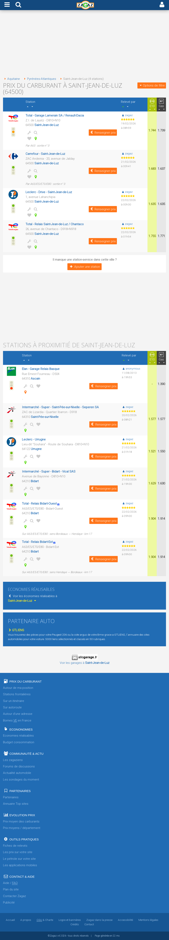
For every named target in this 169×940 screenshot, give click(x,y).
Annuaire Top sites (15, 804)
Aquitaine (11, 79)
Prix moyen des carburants (21, 821)
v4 (58, 935)
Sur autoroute (12, 707)
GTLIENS (16, 630)
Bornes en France (17, 720)
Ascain (35, 378)
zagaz (126, 115)
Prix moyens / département (21, 828)
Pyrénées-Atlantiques (39, 79)
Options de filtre (152, 85)
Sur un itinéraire (13, 701)
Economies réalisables (18, 735)
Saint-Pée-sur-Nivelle (45, 417)
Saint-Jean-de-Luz (46, 125)
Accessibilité (125, 919)
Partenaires (11, 797)
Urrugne (36, 449)
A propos (25, 919)
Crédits (74, 924)
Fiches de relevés (15, 845)
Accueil (10, 919)
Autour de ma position (18, 688)
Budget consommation (18, 742)
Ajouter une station (84, 267)
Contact (89, 924)
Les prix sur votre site (17, 852)
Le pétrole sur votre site (19, 859)
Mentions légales (148, 919)
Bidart (35, 481)
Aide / (10, 883)
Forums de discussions (19, 766)
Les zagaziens (13, 760)
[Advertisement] (84, 44)
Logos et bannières (70, 919)
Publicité (9, 902)
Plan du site (11, 889)
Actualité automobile (17, 773)
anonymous (131, 368)
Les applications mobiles (20, 865)
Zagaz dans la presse (99, 919)
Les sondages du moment (21, 779)
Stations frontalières (17, 694)
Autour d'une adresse (17, 714)
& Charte (45, 919)
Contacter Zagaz (14, 896)
